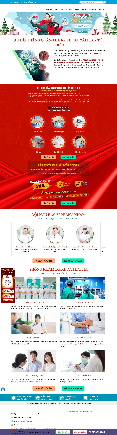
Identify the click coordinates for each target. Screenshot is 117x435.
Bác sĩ (84, 9)
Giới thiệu (69, 9)
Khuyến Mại (93, 9)
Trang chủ (48, 9)
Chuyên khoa (58, 9)
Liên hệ (101, 9)
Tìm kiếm (104, 2)
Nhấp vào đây (73, 411)
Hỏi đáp (77, 9)
